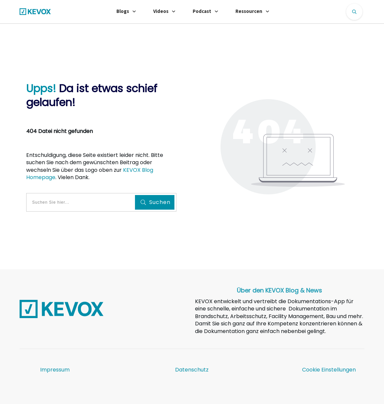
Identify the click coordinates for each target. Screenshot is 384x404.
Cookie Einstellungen (329, 369)
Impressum (55, 369)
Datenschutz (192, 369)
